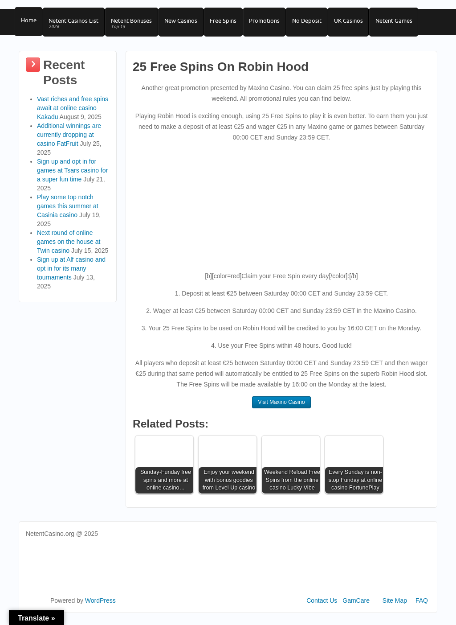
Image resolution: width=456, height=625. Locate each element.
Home (29, 23)
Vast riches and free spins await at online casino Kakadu (72, 113)
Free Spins (231, 23)
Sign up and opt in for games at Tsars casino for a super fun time (72, 175)
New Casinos (187, 23)
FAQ (421, 605)
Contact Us (321, 605)
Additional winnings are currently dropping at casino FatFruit (69, 139)
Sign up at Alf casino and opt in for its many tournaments (71, 273)
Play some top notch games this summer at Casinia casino (67, 211)
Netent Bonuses (135, 26)
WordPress (100, 605)
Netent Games (409, 23)
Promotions (274, 23)
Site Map (395, 605)
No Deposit (318, 23)
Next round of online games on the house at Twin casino (68, 246)
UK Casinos (361, 23)
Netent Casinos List (76, 26)
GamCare (356, 605)
